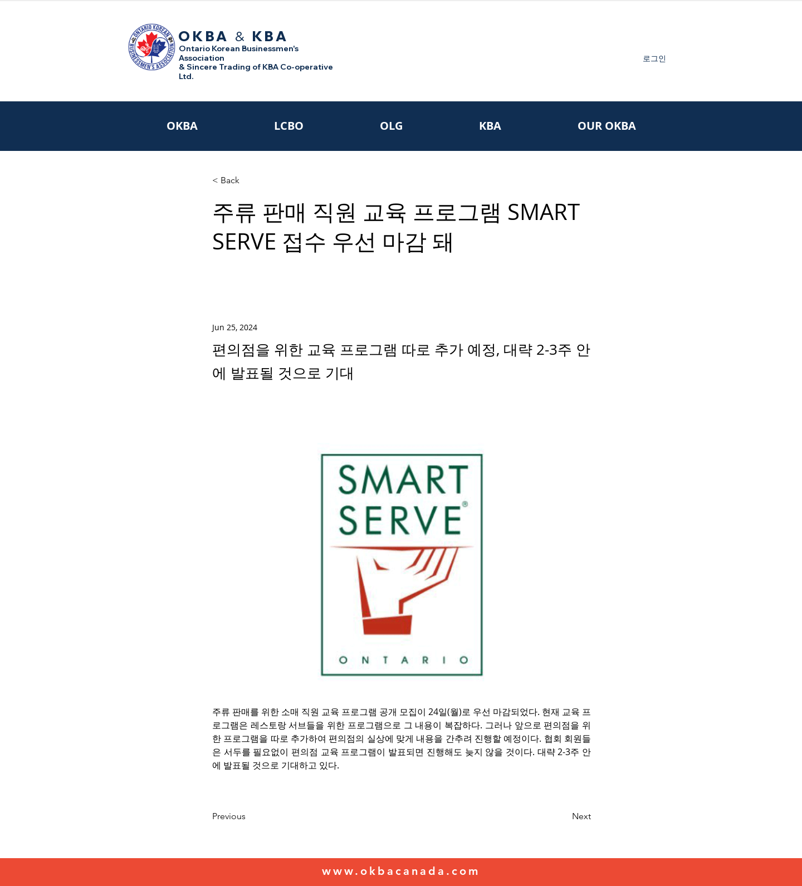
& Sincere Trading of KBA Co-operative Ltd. (256, 71)
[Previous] (249, 816)
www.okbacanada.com (401, 871)
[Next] (563, 816)
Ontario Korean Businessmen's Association (239, 53)
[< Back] (249, 181)
